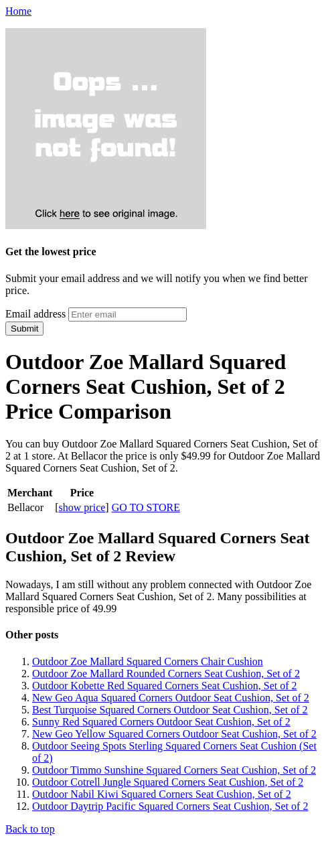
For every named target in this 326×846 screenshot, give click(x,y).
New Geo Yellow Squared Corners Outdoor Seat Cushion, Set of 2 (174, 733)
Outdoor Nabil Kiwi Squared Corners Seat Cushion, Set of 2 (161, 794)
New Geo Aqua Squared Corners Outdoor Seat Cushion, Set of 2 (170, 697)
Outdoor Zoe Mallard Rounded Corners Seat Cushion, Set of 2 (166, 673)
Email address (35, 314)
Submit (24, 329)
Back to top (30, 829)
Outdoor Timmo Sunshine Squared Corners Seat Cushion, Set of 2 (174, 770)
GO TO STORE (146, 507)
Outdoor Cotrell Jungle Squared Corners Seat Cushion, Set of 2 (167, 782)
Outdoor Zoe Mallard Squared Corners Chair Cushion (147, 661)
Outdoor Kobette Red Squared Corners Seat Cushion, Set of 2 (164, 685)
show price (82, 507)
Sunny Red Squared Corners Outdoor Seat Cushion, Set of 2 (161, 721)
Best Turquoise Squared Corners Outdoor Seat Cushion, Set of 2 (170, 709)
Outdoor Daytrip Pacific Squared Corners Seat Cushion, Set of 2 (170, 806)
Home (18, 11)
